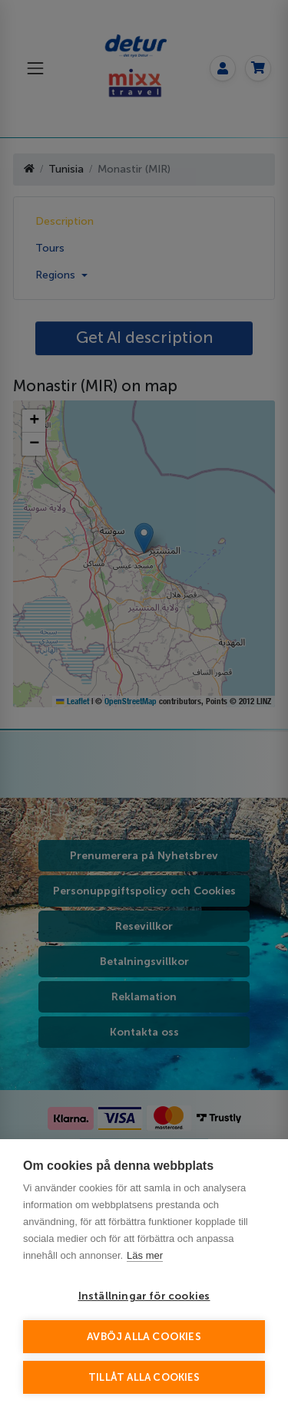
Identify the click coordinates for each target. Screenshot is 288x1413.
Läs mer (145, 1255)
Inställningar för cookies (144, 1296)
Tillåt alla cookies (144, 1377)
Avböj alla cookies (144, 1336)
